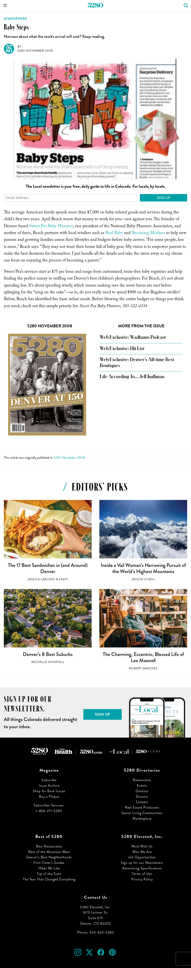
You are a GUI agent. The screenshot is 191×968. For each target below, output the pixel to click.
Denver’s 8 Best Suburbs (48, 654)
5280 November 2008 (35, 51)
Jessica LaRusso (41, 579)
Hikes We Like (49, 868)
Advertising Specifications (142, 868)
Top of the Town (49, 873)
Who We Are (142, 851)
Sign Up (163, 197)
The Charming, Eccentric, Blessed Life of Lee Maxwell (143, 657)
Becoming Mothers (148, 233)
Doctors (142, 796)
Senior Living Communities (142, 812)
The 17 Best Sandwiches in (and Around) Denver (48, 568)
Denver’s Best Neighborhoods (49, 857)
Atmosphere (15, 18)
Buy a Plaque (49, 796)
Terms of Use (142, 873)
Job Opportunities (142, 857)
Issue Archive (49, 785)
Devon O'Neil (143, 579)
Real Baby (114, 233)
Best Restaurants (49, 846)
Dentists (142, 791)
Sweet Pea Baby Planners (51, 226)
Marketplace (142, 818)
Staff (63, 579)
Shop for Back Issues (49, 791)
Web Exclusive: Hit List (122, 348)
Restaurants (142, 780)
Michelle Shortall (47, 662)
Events (142, 785)
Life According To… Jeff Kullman (132, 376)
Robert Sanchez (143, 668)
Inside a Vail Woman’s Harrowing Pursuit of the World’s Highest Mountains (143, 568)
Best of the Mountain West (49, 851)
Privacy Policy (142, 879)
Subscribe (49, 780)
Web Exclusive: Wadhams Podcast (133, 337)
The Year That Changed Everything (49, 879)
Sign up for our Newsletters (142, 862)
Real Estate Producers (142, 807)
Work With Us (142, 846)
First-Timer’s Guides (49, 862)
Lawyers (142, 801)
